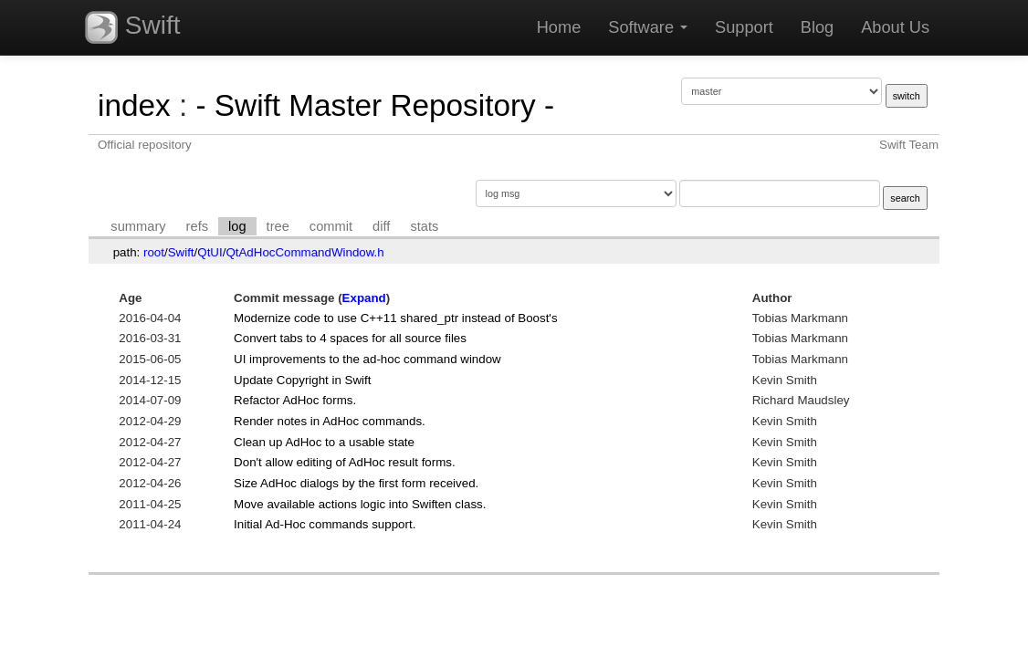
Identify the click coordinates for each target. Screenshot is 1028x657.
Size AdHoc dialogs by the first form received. (356, 483)
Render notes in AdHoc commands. (329, 421)
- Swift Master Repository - (374, 105)
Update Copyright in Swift (302, 380)
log (237, 226)
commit (330, 226)
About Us (895, 27)
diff (381, 226)
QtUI (209, 252)
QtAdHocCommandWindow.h (304, 252)
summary (137, 226)
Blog (817, 27)
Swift (132, 27)
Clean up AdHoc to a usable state (324, 442)
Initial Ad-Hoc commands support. (324, 524)
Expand (364, 298)
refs (197, 226)
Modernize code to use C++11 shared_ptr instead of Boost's (395, 318)
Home (559, 27)
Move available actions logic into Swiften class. (360, 504)
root (153, 252)
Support (744, 27)
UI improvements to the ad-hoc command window (367, 359)
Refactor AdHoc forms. (295, 400)
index (134, 105)
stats (424, 226)
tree (278, 226)
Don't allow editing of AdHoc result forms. (345, 462)
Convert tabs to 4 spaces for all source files (350, 338)
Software (647, 27)
